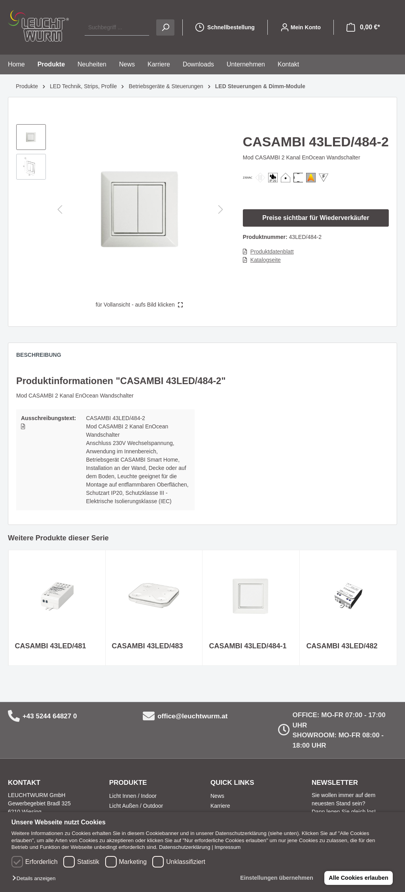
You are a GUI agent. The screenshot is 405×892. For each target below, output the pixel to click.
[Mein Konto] (301, 27)
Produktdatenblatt (272, 251)
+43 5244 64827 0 (50, 716)
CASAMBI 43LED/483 (147, 646)
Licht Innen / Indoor (133, 796)
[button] (35, 878)
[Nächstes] (221, 209)
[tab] (42, 357)
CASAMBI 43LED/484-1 (247, 646)
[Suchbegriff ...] (117, 27)
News (217, 796)
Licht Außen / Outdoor (136, 806)
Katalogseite (265, 260)
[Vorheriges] (60, 209)
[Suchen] (165, 27)
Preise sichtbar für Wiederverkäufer (315, 217)
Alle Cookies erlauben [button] (358, 878)
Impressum (228, 847)
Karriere (220, 806)
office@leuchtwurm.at (192, 716)
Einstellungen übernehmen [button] (276, 878)
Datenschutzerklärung (184, 847)
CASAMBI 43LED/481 (50, 646)
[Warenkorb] (363, 27)
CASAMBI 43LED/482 (341, 646)
